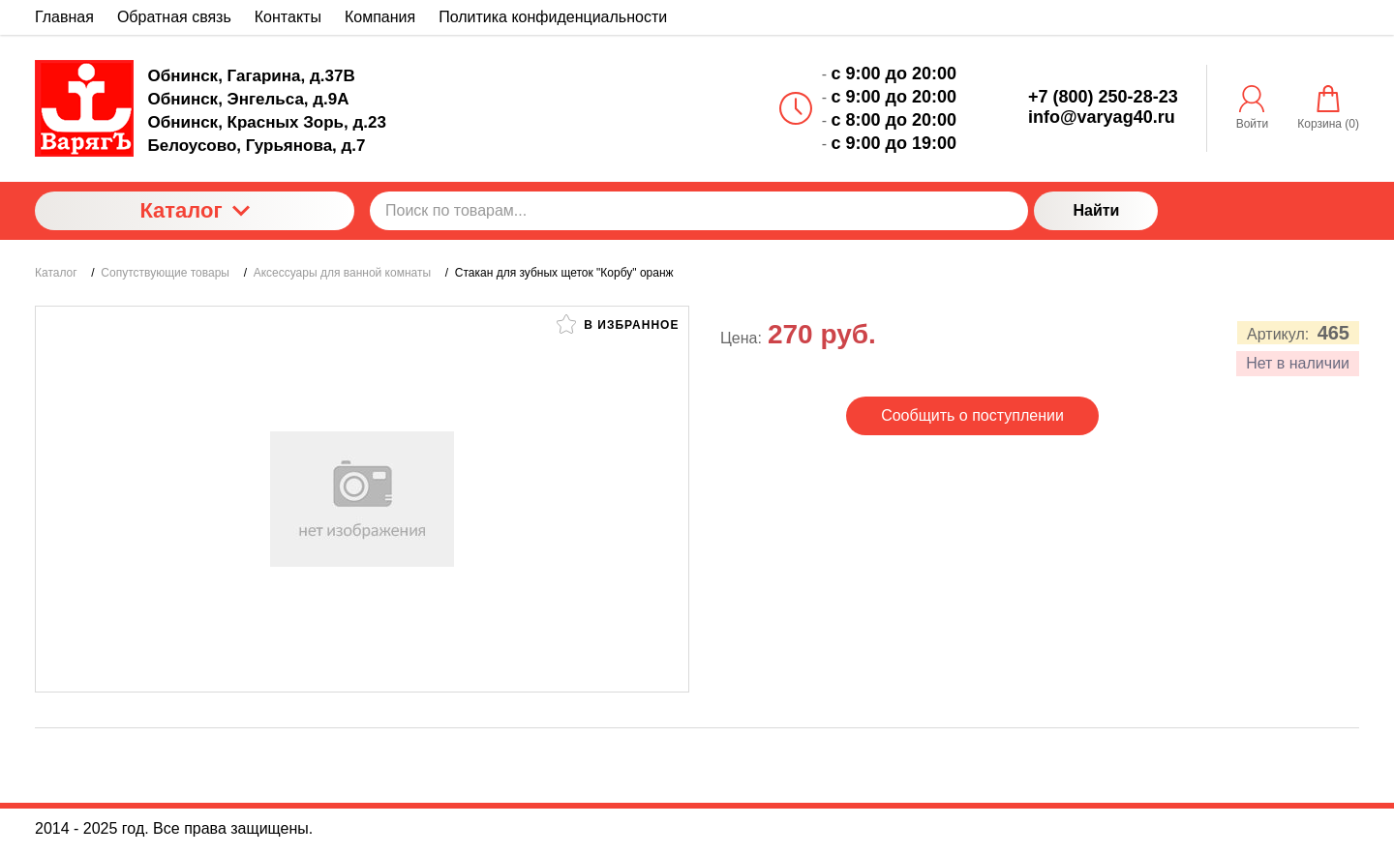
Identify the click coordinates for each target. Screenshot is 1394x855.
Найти (1096, 210)
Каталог (194, 210)
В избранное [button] (618, 324)
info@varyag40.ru (1101, 117)
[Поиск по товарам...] (699, 211)
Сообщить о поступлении (972, 415)
